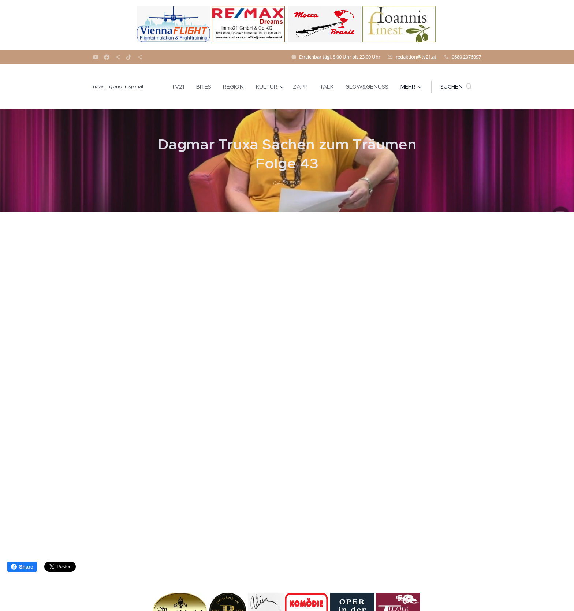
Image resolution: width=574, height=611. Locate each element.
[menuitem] (179, 87)
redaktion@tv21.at (416, 56)
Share (22, 567)
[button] (456, 87)
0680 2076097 (466, 56)
